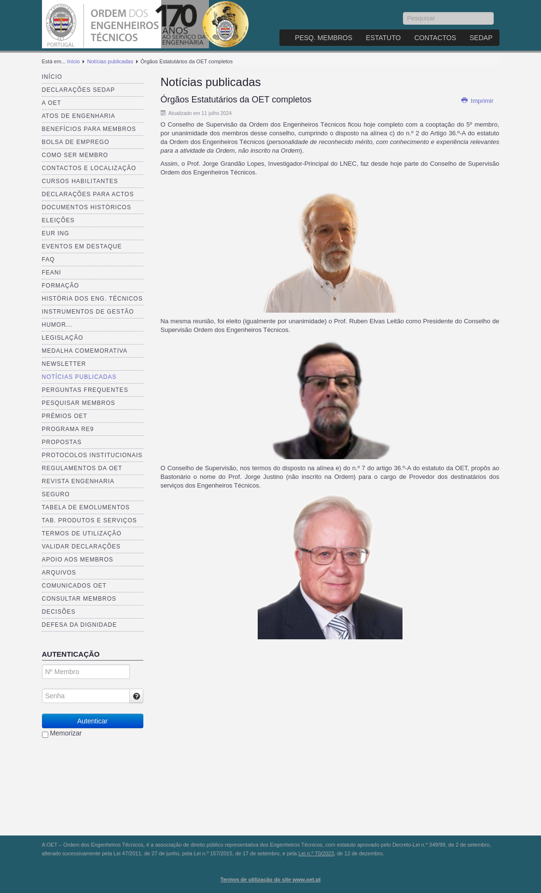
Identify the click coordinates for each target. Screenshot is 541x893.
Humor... (57, 324)
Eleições (58, 220)
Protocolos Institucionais (92, 455)
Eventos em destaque (82, 246)
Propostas (62, 442)
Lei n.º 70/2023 (316, 853)
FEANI (51, 272)
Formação (60, 285)
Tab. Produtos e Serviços (89, 520)
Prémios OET (64, 416)
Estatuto (383, 38)
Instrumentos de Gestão (88, 311)
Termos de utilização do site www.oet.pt (271, 879)
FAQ (48, 259)
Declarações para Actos (88, 194)
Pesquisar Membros (78, 403)
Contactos (435, 38)
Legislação (62, 337)
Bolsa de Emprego (76, 142)
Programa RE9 (68, 429)
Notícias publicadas (110, 61)
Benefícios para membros (89, 129)
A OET (51, 103)
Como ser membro (75, 155)
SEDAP (481, 38)
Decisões (59, 611)
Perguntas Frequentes (85, 390)
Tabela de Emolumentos (86, 507)
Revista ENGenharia (78, 481)
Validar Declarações (81, 546)
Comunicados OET (74, 585)
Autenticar (92, 721)
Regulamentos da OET (82, 468)
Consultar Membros (79, 598)
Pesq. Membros (323, 38)
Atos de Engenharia (78, 116)
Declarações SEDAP (78, 89)
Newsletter (64, 363)
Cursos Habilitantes (80, 181)
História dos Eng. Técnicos (92, 298)
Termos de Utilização (82, 533)
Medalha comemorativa (85, 350)
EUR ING (55, 233)
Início (73, 61)
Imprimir (477, 100)
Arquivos (59, 572)
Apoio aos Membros (77, 559)
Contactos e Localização (89, 168)
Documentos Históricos (86, 207)
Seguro (56, 494)
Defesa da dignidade (79, 624)
